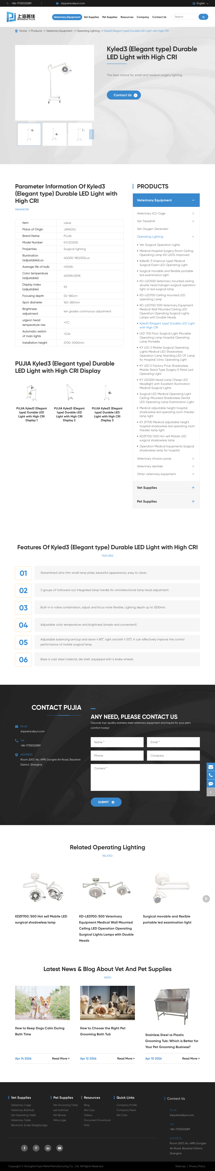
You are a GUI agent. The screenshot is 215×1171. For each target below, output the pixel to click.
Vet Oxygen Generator (152, 229)
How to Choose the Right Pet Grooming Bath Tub (102, 1031)
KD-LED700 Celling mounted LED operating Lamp (162, 297)
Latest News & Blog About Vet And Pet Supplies (108, 969)
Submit (106, 802)
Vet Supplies (166, 487)
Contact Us (125, 95)
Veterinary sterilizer (166, 466)
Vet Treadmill (166, 221)
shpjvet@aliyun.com (70, 3)
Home (23, 30)
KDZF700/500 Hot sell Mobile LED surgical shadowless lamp (163, 438)
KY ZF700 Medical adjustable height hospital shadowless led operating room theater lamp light (167, 426)
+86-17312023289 (19, 3)
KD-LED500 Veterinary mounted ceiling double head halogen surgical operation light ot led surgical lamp (168, 285)
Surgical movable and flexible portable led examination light (166, 273)
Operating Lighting (88, 30)
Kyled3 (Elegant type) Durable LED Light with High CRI (136, 30)
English (199, 3)
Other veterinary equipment (166, 474)
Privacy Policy (197, 1166)
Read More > (61, 1058)
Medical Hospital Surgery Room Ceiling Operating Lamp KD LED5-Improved (166, 253)
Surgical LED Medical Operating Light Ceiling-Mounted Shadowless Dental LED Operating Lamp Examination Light (167, 398)
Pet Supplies (166, 501)
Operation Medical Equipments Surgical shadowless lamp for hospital (167, 448)
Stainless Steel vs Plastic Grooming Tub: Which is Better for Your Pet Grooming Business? (171, 1041)
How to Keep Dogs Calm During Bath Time (39, 1031)
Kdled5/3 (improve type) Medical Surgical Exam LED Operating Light (164, 263)
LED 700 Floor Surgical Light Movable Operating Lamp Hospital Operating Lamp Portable (165, 337)
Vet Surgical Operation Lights (160, 244)
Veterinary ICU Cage (166, 213)
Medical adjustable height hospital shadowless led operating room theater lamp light (167, 412)
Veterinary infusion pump (166, 458)
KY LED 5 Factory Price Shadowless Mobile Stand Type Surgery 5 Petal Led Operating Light (166, 369)
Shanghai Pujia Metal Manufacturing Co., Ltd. (51, 1166)
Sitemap (180, 1166)
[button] (91, 134)
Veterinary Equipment (59, 30)
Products (36, 30)
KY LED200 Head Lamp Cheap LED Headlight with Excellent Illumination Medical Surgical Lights (165, 384)
